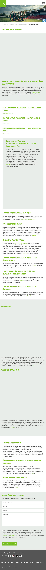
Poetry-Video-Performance (21, 243)
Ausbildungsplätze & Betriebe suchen (13, 553)
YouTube (18, 94)
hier (38, 364)
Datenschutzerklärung (8, 535)
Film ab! (25, 253)
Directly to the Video (8, 113)
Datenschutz (13, 567)
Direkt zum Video (7, 134)
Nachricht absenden (9, 544)
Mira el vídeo (6, 123)
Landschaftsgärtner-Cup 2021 (27, 219)
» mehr (34, 235)
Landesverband (36, 92)
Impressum (4, 567)
